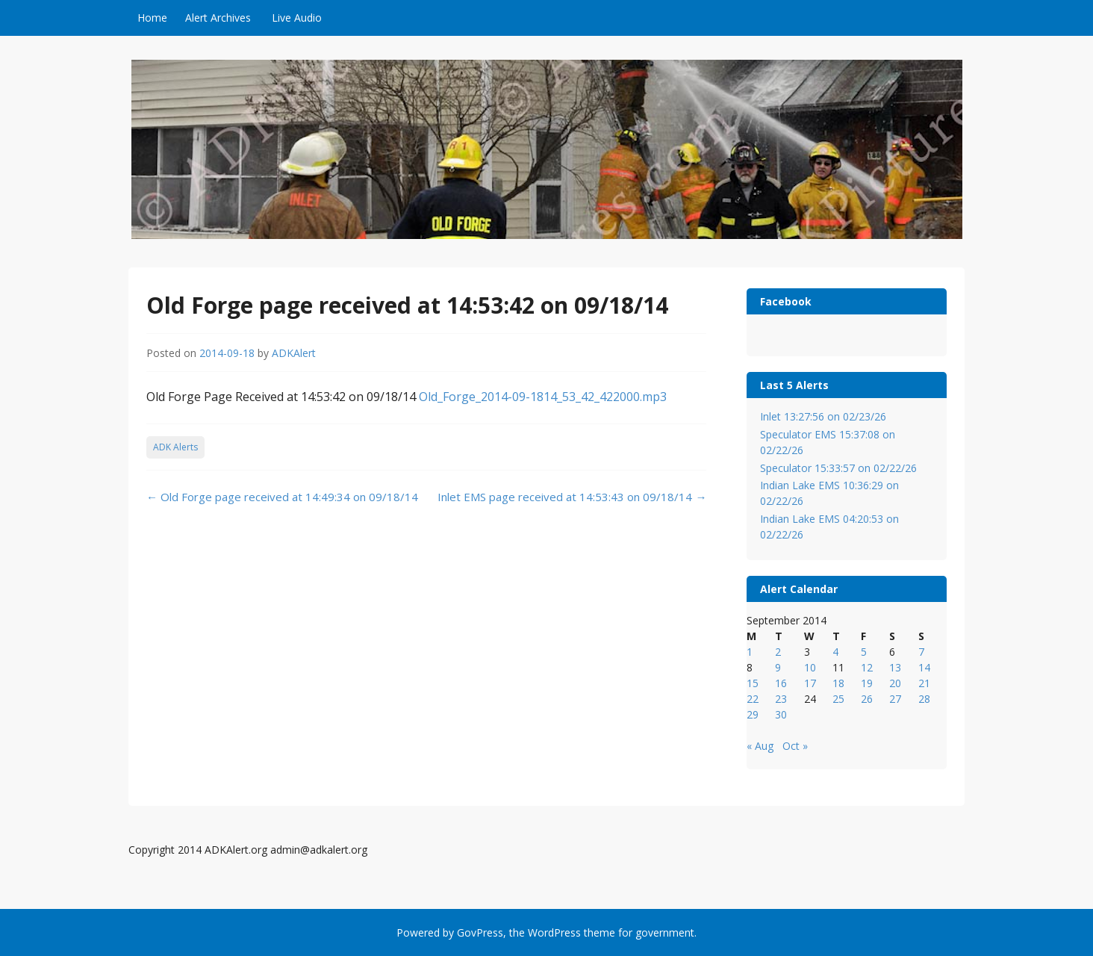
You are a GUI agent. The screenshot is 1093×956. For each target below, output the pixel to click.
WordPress (554, 932)
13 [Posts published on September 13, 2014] (895, 667)
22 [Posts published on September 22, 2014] (753, 699)
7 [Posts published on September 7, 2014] (921, 652)
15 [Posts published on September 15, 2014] (753, 683)
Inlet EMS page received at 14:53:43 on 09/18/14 (571, 496)
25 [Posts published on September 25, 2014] (838, 699)
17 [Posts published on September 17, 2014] (810, 683)
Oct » (795, 746)
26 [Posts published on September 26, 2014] (867, 699)
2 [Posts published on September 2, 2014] (778, 652)
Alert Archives (218, 17)
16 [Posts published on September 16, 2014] (781, 683)
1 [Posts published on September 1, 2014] (750, 652)
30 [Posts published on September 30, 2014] (781, 714)
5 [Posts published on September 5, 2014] (864, 652)
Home (152, 17)
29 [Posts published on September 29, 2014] (753, 714)
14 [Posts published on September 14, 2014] (924, 667)
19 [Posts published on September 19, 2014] (867, 683)
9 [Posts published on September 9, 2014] (778, 667)
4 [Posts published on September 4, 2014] (835, 652)
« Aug (760, 746)
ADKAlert (294, 353)
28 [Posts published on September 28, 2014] (924, 699)
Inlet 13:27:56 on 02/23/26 (823, 416)
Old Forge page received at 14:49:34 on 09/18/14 (282, 496)
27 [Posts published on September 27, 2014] (895, 699)
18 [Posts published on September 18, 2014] (838, 683)
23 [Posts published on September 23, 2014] (781, 699)
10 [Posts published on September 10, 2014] (810, 667)
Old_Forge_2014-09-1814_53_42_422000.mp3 (543, 396)
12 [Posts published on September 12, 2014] (867, 667)
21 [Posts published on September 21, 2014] (924, 683)
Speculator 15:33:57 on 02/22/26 (838, 468)
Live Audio (297, 17)
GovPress (480, 932)
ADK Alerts (175, 447)
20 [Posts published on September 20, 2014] (895, 683)
